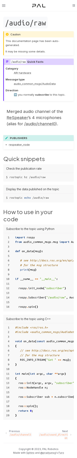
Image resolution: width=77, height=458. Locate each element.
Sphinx (30, 452)
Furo (61, 452)
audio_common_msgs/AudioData (35, 83)
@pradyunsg (48, 452)
